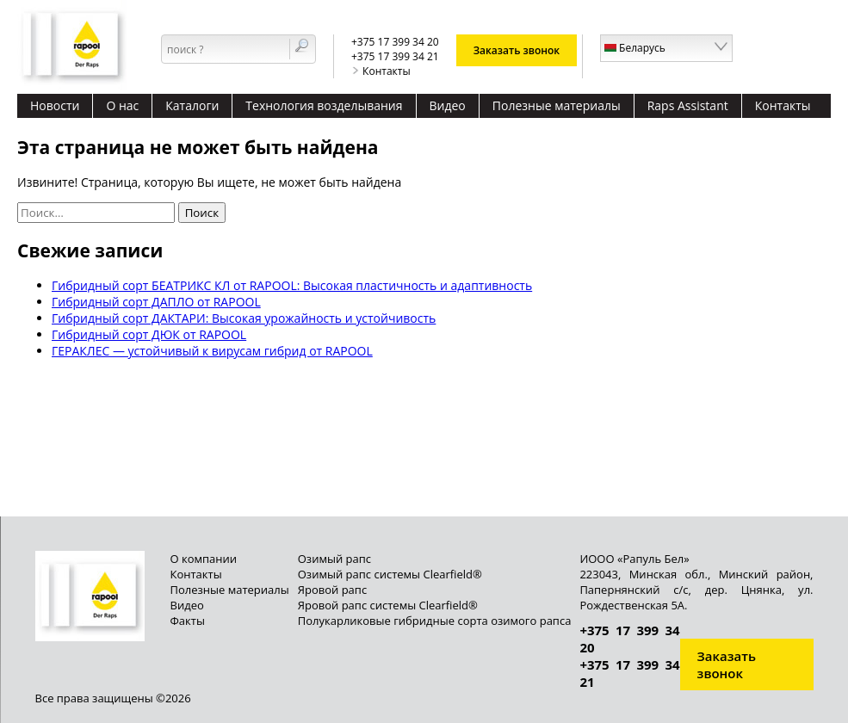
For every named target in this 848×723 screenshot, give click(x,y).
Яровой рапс (332, 589)
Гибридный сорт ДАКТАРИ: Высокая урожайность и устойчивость (244, 318)
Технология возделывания (323, 105)
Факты (187, 620)
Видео (448, 105)
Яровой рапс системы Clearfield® (388, 605)
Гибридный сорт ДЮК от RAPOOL (149, 334)
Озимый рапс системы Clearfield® (390, 574)
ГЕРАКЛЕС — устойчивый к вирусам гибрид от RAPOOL (212, 351)
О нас (122, 105)
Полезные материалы (556, 105)
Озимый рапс (334, 558)
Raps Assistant (687, 105)
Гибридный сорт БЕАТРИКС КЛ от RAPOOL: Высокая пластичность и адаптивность (292, 285)
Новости (54, 105)
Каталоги (192, 105)
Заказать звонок (517, 50)
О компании (204, 558)
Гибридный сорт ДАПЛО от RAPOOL (156, 302)
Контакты (381, 71)
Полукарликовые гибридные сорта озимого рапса (435, 620)
